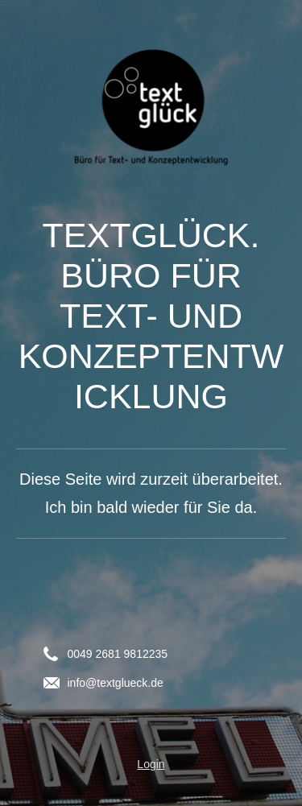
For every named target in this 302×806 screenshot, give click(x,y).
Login (150, 764)
